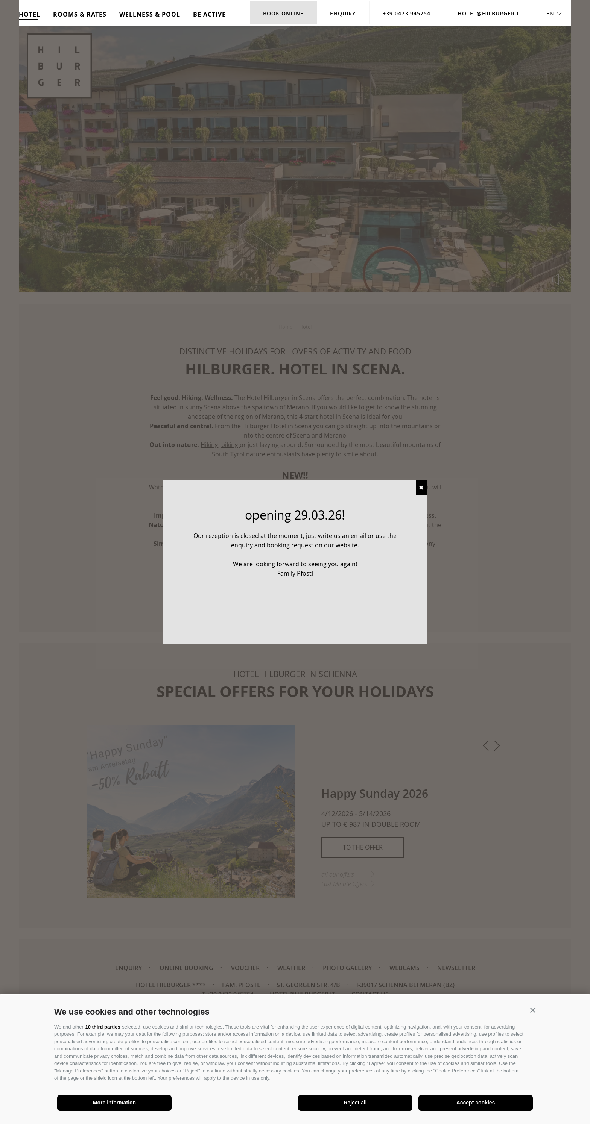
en (550, 13)
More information (114, 1103)
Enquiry (343, 13)
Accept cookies (475, 1103)
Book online (283, 13)
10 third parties (102, 1027)
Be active (209, 14)
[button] (533, 1010)
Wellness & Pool (149, 14)
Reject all (355, 1103)
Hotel (29, 14)
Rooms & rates (79, 14)
